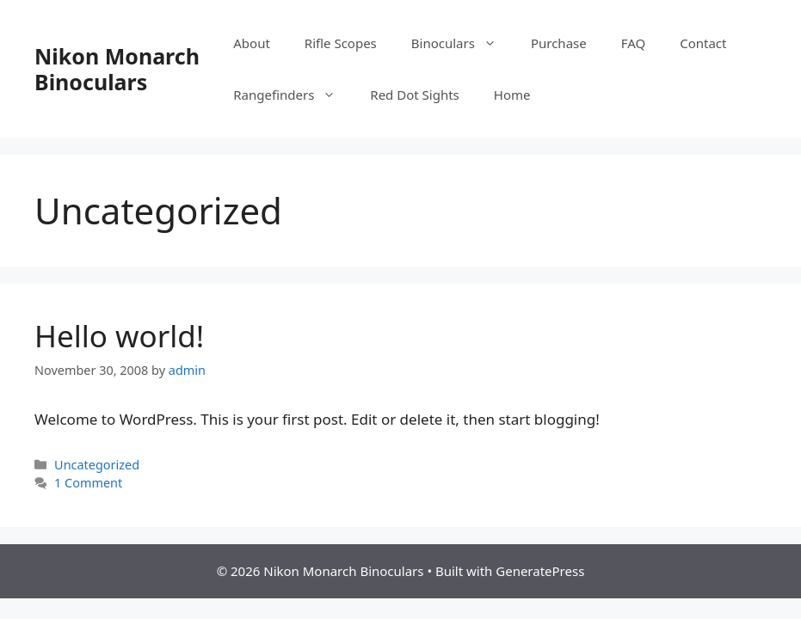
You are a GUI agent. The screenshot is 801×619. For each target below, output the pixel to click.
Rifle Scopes (341, 43)
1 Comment (88, 483)
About (251, 43)
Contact (703, 43)
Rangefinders (293, 94)
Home (512, 94)
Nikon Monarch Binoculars (117, 68)
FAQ (633, 43)
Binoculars (462, 43)
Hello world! (119, 336)
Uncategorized (96, 465)
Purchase (559, 43)
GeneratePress (540, 570)
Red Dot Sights (414, 94)
